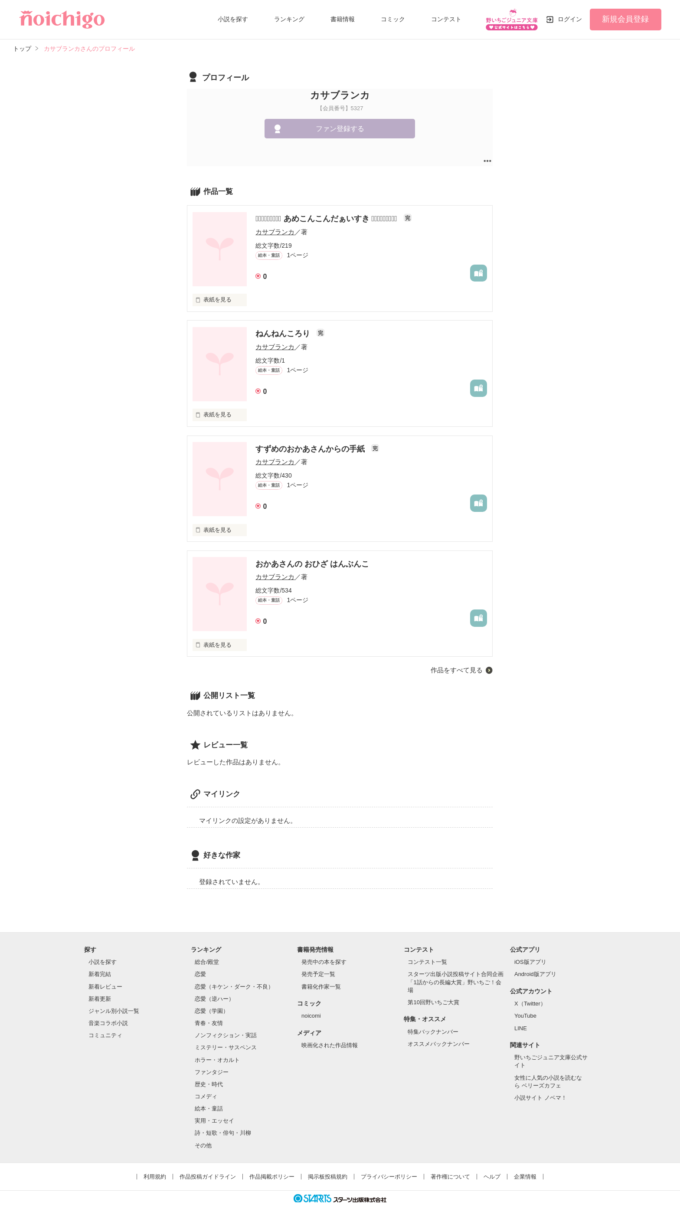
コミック (393, 19)
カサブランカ (274, 232)
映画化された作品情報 (329, 1045)
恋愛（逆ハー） (214, 999)
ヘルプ (492, 1176)
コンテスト (446, 19)
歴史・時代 (209, 1084)
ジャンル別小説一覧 (113, 1011)
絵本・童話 (209, 1108)
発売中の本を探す (324, 962)
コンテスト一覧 (427, 962)
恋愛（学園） (212, 1011)
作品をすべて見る (457, 670)
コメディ (206, 1096)
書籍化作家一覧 (321, 986)
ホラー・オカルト (217, 1060)
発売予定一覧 (318, 974)
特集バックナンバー (433, 1031)
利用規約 (155, 1176)
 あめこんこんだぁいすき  (327, 218)
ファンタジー (212, 1072)
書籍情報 (342, 19)
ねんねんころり (283, 333)
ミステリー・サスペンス (226, 1047)
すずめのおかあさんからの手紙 (311, 449)
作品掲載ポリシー (271, 1176)
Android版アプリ (535, 974)
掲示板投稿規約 (327, 1176)
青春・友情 (209, 1023)
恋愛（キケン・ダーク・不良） (234, 986)
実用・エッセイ (214, 1120)
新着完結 (99, 974)
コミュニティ (105, 1035)
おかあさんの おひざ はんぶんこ (312, 564)
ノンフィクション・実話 (226, 1035)
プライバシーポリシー (389, 1176)
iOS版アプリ (530, 962)
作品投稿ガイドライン (208, 1176)
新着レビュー (105, 986)
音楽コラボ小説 (108, 1023)
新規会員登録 (625, 19)
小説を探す (233, 19)
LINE (520, 1028)
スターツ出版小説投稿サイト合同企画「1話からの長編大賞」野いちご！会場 (455, 982)
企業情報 (525, 1176)
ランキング (289, 19)
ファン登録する (340, 128)
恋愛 (200, 974)
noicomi (311, 1015)
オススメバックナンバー (439, 1044)
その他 (203, 1145)
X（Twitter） (530, 1003)
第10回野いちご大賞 (433, 1002)
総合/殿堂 (207, 962)
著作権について (450, 1176)
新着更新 (99, 999)
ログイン (570, 19)
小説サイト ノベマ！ (540, 1097)
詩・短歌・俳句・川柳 (223, 1133)
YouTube (525, 1015)
